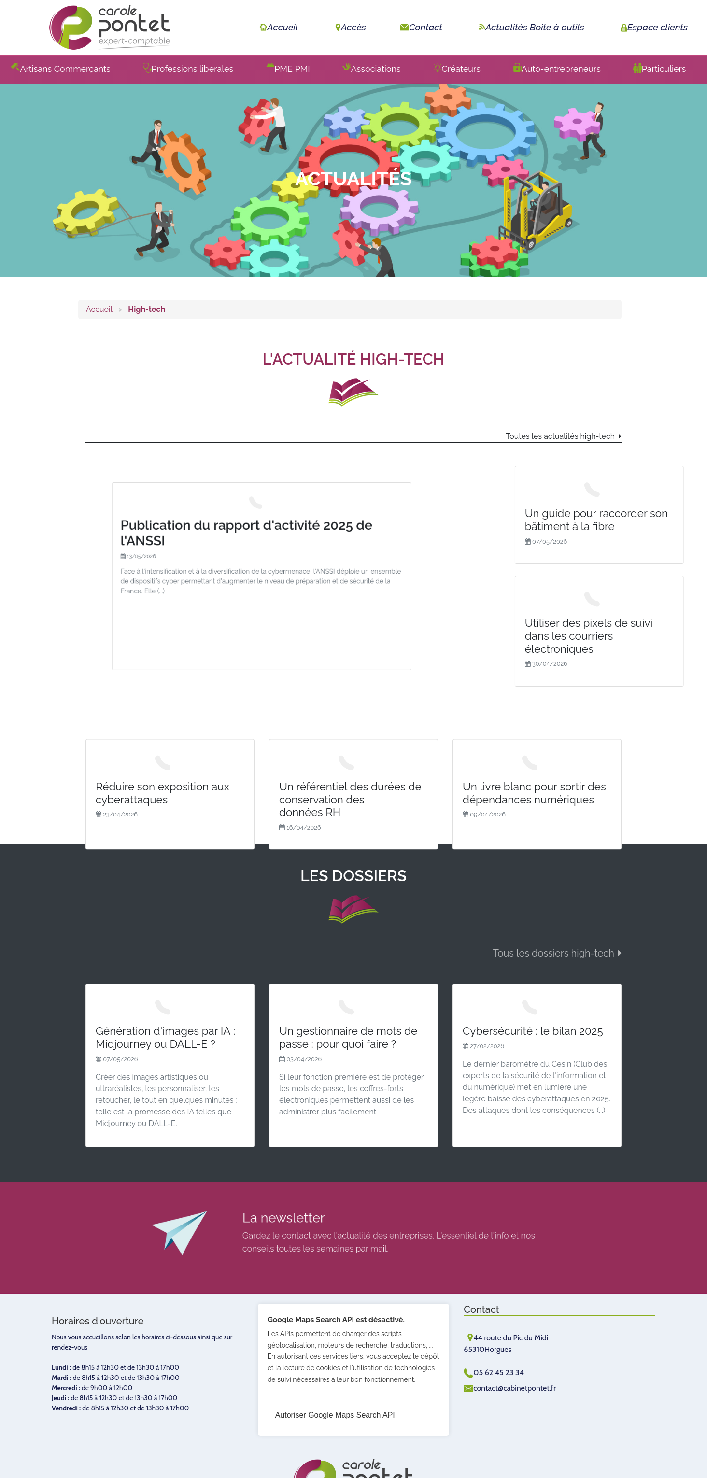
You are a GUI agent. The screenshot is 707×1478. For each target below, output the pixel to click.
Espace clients (653, 27)
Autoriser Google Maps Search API (335, 1415)
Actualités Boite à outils (530, 27)
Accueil (278, 27)
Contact (421, 27)
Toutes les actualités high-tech (560, 436)
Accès (349, 27)
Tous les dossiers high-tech (553, 953)
